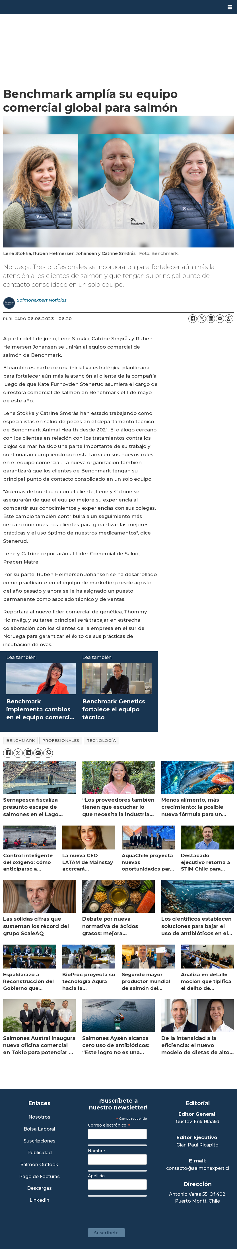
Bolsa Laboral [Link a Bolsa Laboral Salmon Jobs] (39, 1129)
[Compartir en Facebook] (192, 318)
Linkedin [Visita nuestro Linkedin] (39, 1200)
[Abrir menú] (230, 7)
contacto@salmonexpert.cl (197, 1168)
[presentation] (131, 1210)
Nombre (96, 1150)
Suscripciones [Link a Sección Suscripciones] (39, 1141)
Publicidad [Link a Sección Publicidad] (39, 1153)
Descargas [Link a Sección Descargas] (39, 1188)
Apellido (96, 1175)
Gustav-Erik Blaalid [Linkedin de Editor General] (197, 1121)
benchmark (20, 740)
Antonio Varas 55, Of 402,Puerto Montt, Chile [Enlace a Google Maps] (197, 1197)
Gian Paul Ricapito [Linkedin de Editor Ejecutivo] (197, 1145)
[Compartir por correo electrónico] (220, 318)
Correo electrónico (109, 1125)
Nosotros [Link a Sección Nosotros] (39, 1117)
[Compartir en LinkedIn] (211, 318)
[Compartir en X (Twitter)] (201, 318)
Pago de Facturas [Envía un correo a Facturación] (39, 1177)
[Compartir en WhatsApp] (229, 318)
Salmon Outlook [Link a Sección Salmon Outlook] (39, 1165)
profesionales (60, 740)
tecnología (101, 740)
